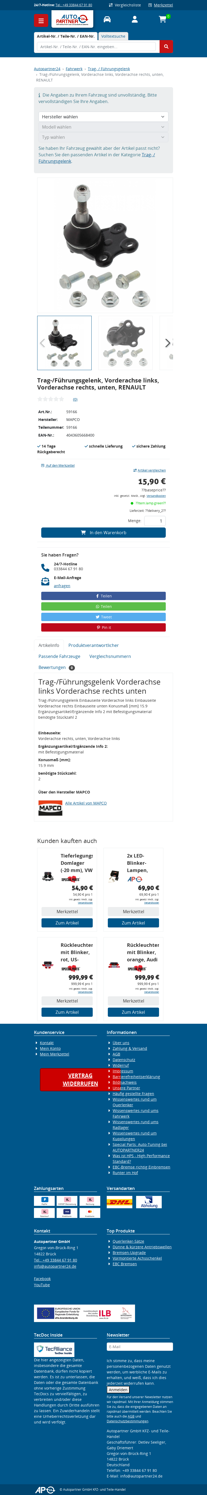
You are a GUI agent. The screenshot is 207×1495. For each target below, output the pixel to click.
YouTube (42, 1284)
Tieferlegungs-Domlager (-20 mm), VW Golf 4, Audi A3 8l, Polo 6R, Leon (77, 863)
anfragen (62, 585)
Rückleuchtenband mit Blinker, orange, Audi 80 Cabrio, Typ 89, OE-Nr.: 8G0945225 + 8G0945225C (143, 953)
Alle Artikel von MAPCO (86, 803)
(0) (75, 399)
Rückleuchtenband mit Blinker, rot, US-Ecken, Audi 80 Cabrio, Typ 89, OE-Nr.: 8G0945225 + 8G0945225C (77, 953)
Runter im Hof (125, 1172)
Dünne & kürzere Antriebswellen (142, 1246)
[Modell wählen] (103, 127)
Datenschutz (124, 1059)
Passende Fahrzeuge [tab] (59, 656)
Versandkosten (156, 496)
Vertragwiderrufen (80, 1079)
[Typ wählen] (103, 137)
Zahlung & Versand (130, 1048)
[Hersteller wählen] (103, 117)
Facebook (42, 1278)
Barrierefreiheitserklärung (136, 1076)
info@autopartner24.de (55, 1266)
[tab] (66, 36)
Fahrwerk (74, 68)
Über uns (121, 1042)
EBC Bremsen (125, 1263)
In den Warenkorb (103, 533)
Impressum (123, 1071)
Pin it (103, 627)
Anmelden (118, 1389)
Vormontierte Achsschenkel (137, 1258)
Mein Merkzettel (54, 1054)
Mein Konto (50, 1048)
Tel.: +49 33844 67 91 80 (74, 5)
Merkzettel (161, 5)
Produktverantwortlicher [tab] (93, 645)
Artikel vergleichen (149, 470)
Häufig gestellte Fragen (133, 1093)
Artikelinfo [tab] (49, 645)
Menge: (135, 520)
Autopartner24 (47, 68)
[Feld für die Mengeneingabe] (155, 521)
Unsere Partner (126, 1087)
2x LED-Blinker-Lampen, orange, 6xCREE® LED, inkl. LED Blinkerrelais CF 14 (142, 863)
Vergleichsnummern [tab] (110, 656)
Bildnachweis (125, 1082)
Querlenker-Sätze (128, 1241)
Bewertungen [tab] (57, 667)
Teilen (103, 595)
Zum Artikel (67, 923)
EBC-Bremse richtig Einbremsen (141, 1167)
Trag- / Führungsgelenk (109, 68)
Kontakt (47, 1042)
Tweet (103, 616)
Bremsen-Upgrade (129, 1252)
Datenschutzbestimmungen (127, 1421)
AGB (116, 1054)
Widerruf (121, 1065)
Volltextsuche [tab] (113, 36)
